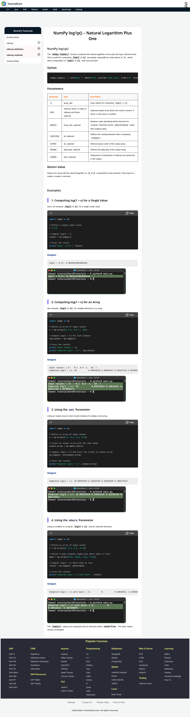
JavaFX (64, 686)
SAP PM (12, 682)
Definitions (168, 668)
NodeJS (142, 671)
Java (16, 9)
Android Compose (119, 671)
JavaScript (66, 9)
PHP (25, 9)
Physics (167, 656)
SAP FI (12, 653)
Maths (167, 653)
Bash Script (116, 693)
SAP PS (12, 668)
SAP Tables (35, 678)
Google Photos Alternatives (157, 148)
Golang (79, 9)
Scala (88, 686)
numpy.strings (13, 61)
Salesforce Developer (39, 660)
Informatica (35, 668)
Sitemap (71, 701)
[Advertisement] (95, 19)
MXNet (64, 660)
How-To (167, 679)
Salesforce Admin (37, 656)
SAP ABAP (13, 671)
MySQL (114, 656)
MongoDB (115, 653)
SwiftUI (114, 682)
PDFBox (64, 668)
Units (166, 664)
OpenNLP (65, 664)
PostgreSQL (116, 660)
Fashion (167, 671)
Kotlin (45, 9)
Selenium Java (145, 682)
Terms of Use (119, 701)
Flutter (114, 675)
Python (35, 9)
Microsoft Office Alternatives (157, 141)
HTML (141, 656)
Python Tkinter (67, 690)
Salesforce (34, 653)
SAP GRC (13, 686)
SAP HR (12, 660)
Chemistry (168, 660)
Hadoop (64, 653)
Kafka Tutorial (67, 656)
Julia (88, 671)
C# (87, 653)
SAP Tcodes (35, 682)
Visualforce (35, 664)
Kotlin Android (117, 678)
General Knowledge (172, 675)
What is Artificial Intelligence (157, 155)
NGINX (142, 668)
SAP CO (12, 656)
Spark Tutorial (67, 671)
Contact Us (87, 701)
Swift (55, 9)
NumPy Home (13, 37)
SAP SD (12, 664)
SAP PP (12, 679)
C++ (8, 9)
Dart (88, 660)
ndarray (10, 43)
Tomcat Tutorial (67, 675)
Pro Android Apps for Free (163, 31)
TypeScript (90, 693)
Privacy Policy (103, 701)
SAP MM (12, 675)
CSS (141, 660)
